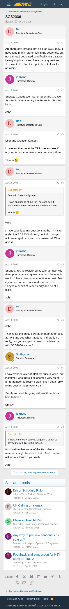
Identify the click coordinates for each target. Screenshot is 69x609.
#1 (62, 42)
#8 (62, 427)
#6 (62, 320)
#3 (62, 134)
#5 (62, 264)
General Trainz (40, 562)
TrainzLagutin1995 (22, 562)
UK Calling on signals (28, 505)
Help (45, 598)
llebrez (16, 494)
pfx (14, 509)
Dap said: (13, 189)
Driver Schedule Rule (28, 490)
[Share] (57, 43)
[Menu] (8, 4)
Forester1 (17, 543)
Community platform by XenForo (33, 606)
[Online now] (12, 360)
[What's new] (54, 4)
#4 (62, 183)
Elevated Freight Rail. (28, 520)
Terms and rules (14, 598)
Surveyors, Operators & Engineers (35, 509)
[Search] (61, 4)
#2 (62, 90)
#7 (62, 368)
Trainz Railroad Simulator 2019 (36, 494)
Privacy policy (33, 598)
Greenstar (18, 524)
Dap (10, 21)
